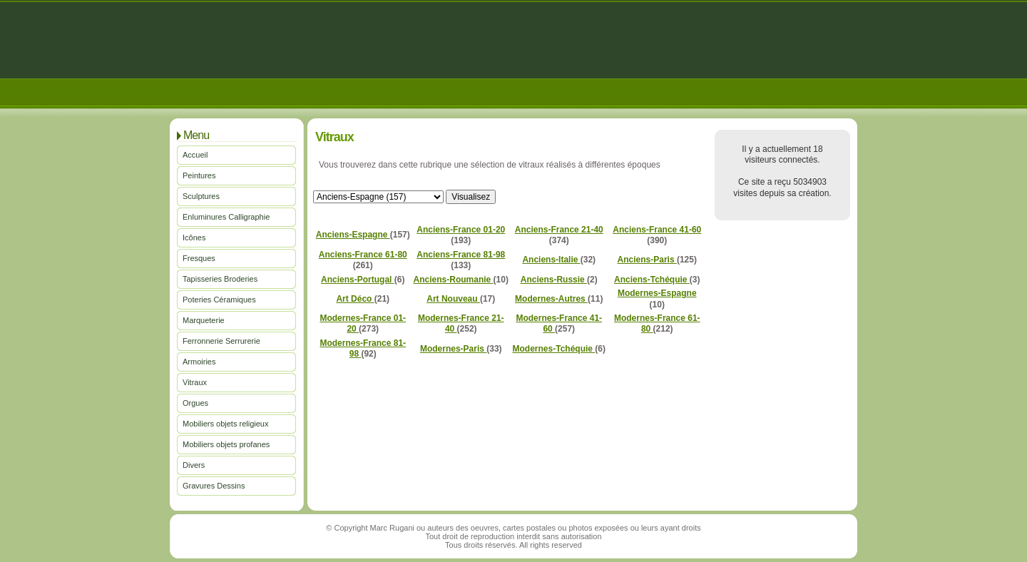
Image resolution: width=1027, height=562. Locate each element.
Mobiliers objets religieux (225, 423)
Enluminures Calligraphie (226, 217)
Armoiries (199, 361)
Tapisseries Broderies (220, 279)
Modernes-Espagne (657, 293)
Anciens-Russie (554, 280)
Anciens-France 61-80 (363, 255)
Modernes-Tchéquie (554, 349)
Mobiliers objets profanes (226, 444)
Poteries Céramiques (219, 299)
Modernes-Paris (453, 349)
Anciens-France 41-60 (657, 230)
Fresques (199, 258)
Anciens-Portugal (357, 280)
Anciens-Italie (551, 260)
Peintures (199, 175)
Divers (194, 465)
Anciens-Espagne (353, 235)
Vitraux (195, 382)
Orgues (195, 403)
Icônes (194, 237)
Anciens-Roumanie (454, 280)
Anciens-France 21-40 (559, 230)
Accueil (195, 154)
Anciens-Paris (647, 260)
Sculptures (201, 196)
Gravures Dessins (214, 485)
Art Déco (355, 299)
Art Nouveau (453, 299)
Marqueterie (204, 320)
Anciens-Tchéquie (652, 280)
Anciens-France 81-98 (461, 255)
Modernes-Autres (551, 299)
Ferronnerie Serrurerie (221, 341)
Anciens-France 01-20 (461, 230)
